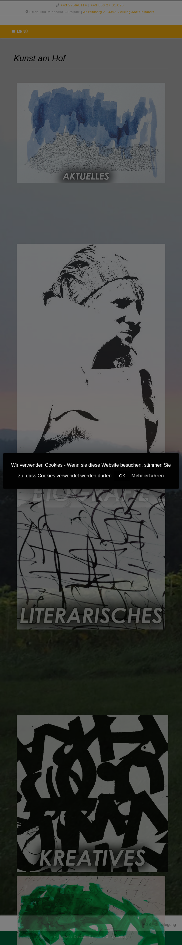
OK (122, 475)
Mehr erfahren (147, 475)
